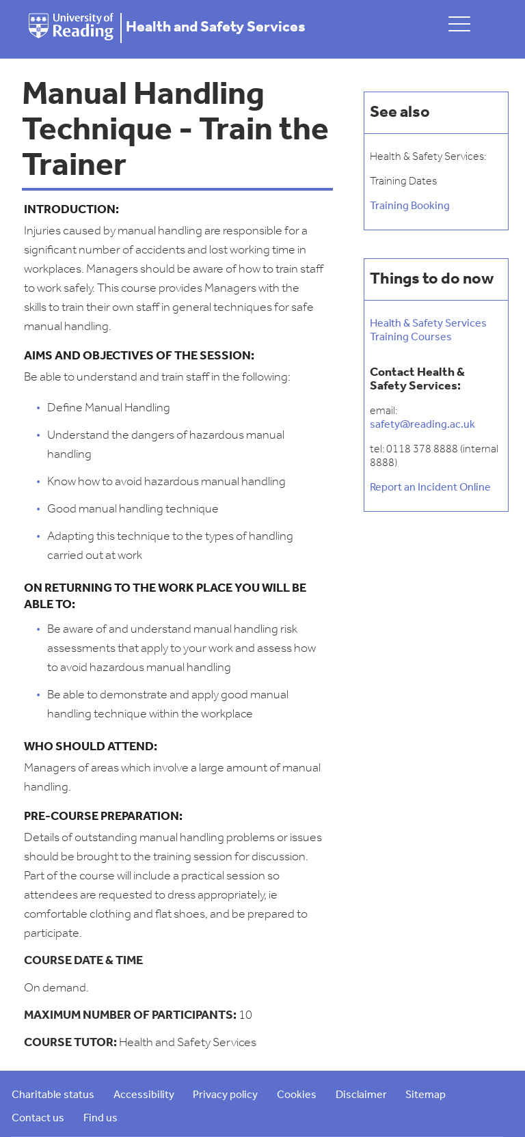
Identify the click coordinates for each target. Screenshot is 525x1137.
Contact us (38, 1118)
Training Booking (410, 206)
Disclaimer (361, 1095)
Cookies (297, 1095)
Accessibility (143, 1095)
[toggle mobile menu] (459, 24)
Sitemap (425, 1095)
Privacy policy (225, 1095)
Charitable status (53, 1095)
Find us (100, 1118)
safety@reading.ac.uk (422, 425)
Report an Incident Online (430, 487)
